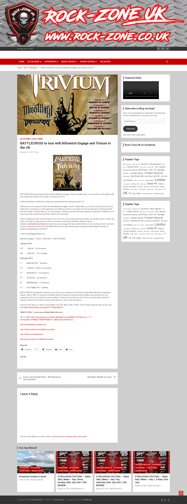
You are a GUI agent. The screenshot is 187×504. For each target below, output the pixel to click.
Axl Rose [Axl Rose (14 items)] (145, 164)
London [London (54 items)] (160, 180)
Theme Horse (59, 500)
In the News (33, 62)
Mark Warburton (77, 489)
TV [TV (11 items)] (165, 189)
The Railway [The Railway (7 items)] (142, 189)
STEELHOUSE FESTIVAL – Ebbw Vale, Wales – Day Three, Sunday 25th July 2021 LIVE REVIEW (74, 481)
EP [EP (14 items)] (155, 170)
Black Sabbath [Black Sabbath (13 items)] (155, 164)
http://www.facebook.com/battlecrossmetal (37, 329)
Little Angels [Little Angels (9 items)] (149, 180)
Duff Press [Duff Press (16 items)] (143, 170)
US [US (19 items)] (130, 193)
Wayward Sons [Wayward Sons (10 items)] (159, 193)
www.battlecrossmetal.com (38, 224)
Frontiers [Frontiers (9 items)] (126, 173)
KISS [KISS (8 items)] (135, 180)
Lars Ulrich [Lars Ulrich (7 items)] (141, 180)
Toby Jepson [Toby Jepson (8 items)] (159, 189)
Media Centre (68, 62)
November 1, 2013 (27, 152)
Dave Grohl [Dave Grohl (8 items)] (142, 167)
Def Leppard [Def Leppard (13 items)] (160, 167)
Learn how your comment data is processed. (69, 436)
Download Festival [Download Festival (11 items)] (130, 170)
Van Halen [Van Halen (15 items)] (136, 193)
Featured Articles (104, 468)
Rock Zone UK (37, 500)
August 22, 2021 (102, 489)
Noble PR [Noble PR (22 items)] (152, 183)
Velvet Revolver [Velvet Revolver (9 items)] (147, 193)
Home (21, 62)
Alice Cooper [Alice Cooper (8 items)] (127, 164)
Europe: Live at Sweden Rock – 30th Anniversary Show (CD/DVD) (42, 378)
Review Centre (87, 62)
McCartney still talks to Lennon (100, 377)
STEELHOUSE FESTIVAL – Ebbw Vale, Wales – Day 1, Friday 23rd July (151, 479)
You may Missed (28, 447)
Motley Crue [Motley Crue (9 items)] (135, 184)
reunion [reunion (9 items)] (140, 187)
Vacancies (105, 62)
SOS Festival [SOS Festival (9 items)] (155, 187)
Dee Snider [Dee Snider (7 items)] (151, 167)
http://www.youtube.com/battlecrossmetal (36, 339)
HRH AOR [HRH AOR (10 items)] (164, 176)
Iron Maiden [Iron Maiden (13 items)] (128, 180)
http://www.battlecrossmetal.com (33, 324)
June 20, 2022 (24, 480)
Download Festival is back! (32, 476)
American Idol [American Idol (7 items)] (136, 164)
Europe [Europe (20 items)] (160, 170)
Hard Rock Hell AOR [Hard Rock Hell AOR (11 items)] (152, 176)
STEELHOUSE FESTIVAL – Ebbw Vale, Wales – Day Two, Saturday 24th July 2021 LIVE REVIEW (112, 481)
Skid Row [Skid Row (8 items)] (147, 187)
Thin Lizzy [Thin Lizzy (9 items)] (150, 189)
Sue (36, 152)
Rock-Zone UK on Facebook (140, 144)
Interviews (50, 62)
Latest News (37, 139)
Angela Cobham (37, 480)
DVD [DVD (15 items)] (151, 170)
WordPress (87, 500)
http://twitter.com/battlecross (31, 334)
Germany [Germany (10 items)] (126, 176)
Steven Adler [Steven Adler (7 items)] (133, 189)
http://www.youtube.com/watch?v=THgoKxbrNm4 (43, 307)
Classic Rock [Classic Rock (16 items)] (132, 167)
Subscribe (130, 128)
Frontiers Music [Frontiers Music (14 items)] (136, 173)
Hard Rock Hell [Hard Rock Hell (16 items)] (136, 176)
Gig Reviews (24, 468)
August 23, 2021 (64, 489)
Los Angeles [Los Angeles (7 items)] (126, 184)
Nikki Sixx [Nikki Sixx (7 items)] (143, 184)
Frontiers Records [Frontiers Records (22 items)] (153, 173)
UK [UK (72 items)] (125, 193)
